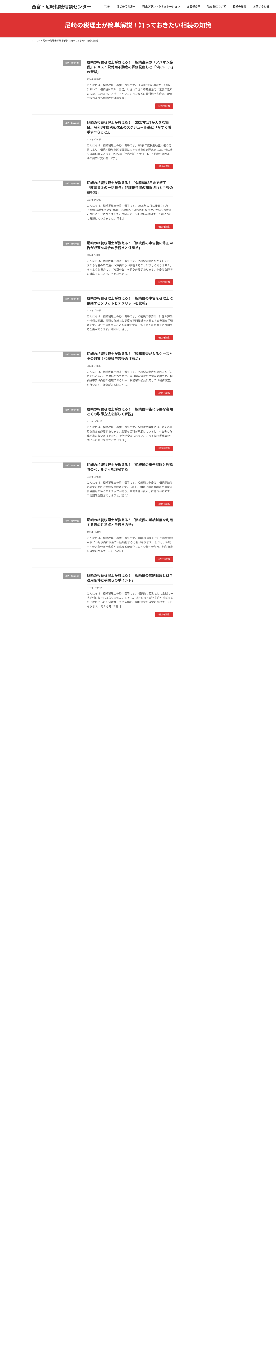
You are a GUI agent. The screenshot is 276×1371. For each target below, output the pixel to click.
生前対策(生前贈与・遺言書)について (210, 426)
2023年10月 (195, 698)
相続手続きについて (200, 441)
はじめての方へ (197, 1080)
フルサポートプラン (203, 1142)
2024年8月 (194, 620)
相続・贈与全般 (197, 434)
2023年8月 (194, 713)
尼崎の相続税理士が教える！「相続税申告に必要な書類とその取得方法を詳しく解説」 (226, 330)
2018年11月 (195, 853)
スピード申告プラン (203, 1150)
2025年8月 (194, 526)
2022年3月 (194, 768)
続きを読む (164, 106)
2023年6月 (194, 729)
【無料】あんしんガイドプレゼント (212, 1267)
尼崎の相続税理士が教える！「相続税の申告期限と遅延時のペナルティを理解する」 (226, 354)
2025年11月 (195, 503)
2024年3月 (194, 659)
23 (109, 632)
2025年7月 (194, 534)
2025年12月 (195, 495)
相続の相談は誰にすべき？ (207, 1095)
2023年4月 (194, 744)
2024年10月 (195, 604)
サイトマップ (227, 1303)
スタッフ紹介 (199, 1197)
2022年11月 (195, 752)
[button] (214, 1050)
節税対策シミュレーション (207, 1158)
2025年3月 (194, 565)
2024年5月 (194, 643)
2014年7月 (194, 939)
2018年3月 (194, 884)
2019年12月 (195, 822)
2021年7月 (194, 783)
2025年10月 (195, 510)
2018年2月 (194, 892)
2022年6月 (194, 760)
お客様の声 (194, 1173)
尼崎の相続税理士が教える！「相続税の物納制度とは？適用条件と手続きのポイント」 (226, 400)
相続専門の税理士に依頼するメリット (213, 1111)
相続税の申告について (201, 449)
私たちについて (197, 1181)
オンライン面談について (205, 1275)
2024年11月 (195, 596)
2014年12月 (195, 923)
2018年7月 (194, 869)
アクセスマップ (200, 1204)
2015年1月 (194, 916)
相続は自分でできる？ (204, 1087)
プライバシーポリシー (202, 1303)
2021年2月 (194, 799)
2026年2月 (194, 479)
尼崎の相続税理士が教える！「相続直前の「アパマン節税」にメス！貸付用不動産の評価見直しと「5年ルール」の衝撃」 (130, 67)
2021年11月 (195, 775)
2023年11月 (195, 690)
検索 (235, 132)
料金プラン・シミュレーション (207, 1119)
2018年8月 (194, 861)
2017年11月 (195, 900)
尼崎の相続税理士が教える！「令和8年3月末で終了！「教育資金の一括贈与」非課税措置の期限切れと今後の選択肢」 (130, 187)
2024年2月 (194, 666)
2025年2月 (194, 573)
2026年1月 (194, 487)
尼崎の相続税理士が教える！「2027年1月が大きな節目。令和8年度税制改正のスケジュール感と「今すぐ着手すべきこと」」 (129, 127)
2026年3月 (194, 471)
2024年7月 (194, 627)
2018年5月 (194, 877)
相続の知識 (194, 1212)
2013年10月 (195, 954)
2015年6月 (194, 908)
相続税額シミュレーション (207, 1165)
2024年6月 (194, 635)
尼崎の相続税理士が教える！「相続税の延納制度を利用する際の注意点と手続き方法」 (226, 377)
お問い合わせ (196, 1259)
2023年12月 (195, 682)
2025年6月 (194, 542)
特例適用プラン (200, 1134)
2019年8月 (194, 830)
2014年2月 (194, 947)
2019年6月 (194, 838)
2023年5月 (194, 736)
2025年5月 (194, 549)
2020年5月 (194, 814)
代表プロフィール (201, 1189)
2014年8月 (194, 931)
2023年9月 (194, 705)
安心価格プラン (200, 1126)
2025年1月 (194, 581)
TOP (191, 1072)
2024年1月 (194, 674)
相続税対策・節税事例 (201, 457)
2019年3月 (194, 845)
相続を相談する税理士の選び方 (209, 1103)
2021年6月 (194, 791)
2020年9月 (194, 807)
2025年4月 (194, 557)
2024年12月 (195, 588)
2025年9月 (194, 518)
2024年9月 (194, 612)
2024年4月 (194, 651)
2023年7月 (194, 721)
